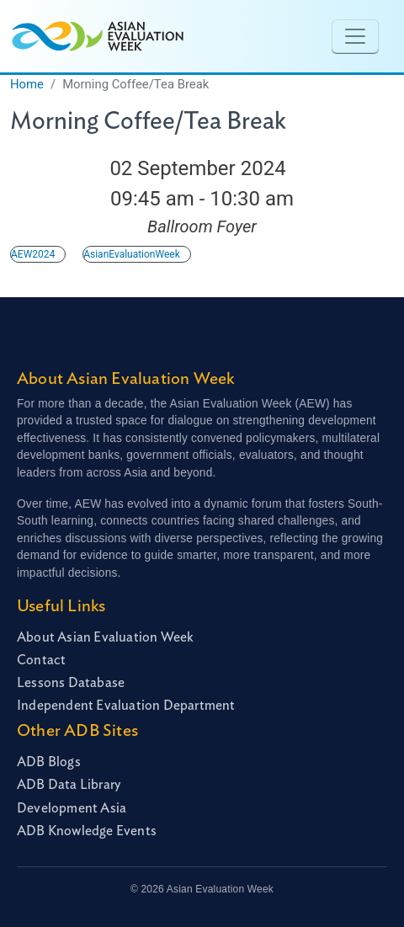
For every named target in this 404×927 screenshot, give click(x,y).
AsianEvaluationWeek (131, 254)
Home (27, 84)
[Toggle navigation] (355, 36)
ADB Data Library (68, 784)
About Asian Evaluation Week (105, 637)
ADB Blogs (49, 762)
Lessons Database (71, 683)
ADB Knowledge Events (87, 831)
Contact (41, 660)
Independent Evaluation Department (126, 705)
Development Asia (71, 808)
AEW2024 (33, 254)
